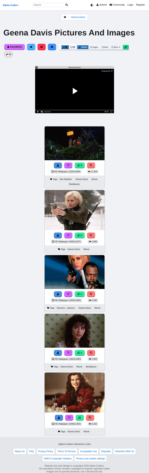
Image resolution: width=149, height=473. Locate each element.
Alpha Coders (10, 5)
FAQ (31, 451)
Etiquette (106, 451)
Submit (101, 4)
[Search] (66, 4)
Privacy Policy (45, 451)
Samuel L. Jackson (66, 308)
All (8, 54)
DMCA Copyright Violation (58, 458)
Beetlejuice (74, 184)
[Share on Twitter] (31, 47)
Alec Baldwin (65, 179)
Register (140, 4)
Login (130, 4)
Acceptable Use (88, 451)
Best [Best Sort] (105, 47)
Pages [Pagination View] (94, 47)
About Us (20, 451)
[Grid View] (65, 47)
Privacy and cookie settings (90, 458)
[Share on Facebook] (52, 47)
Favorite (14, 47)
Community (117, 4)
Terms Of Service (66, 451)
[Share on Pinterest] (42, 47)
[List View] (72, 47)
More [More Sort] (116, 47)
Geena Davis (78, 17)
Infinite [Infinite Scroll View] (83, 47)
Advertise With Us (124, 451)
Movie (94, 179)
